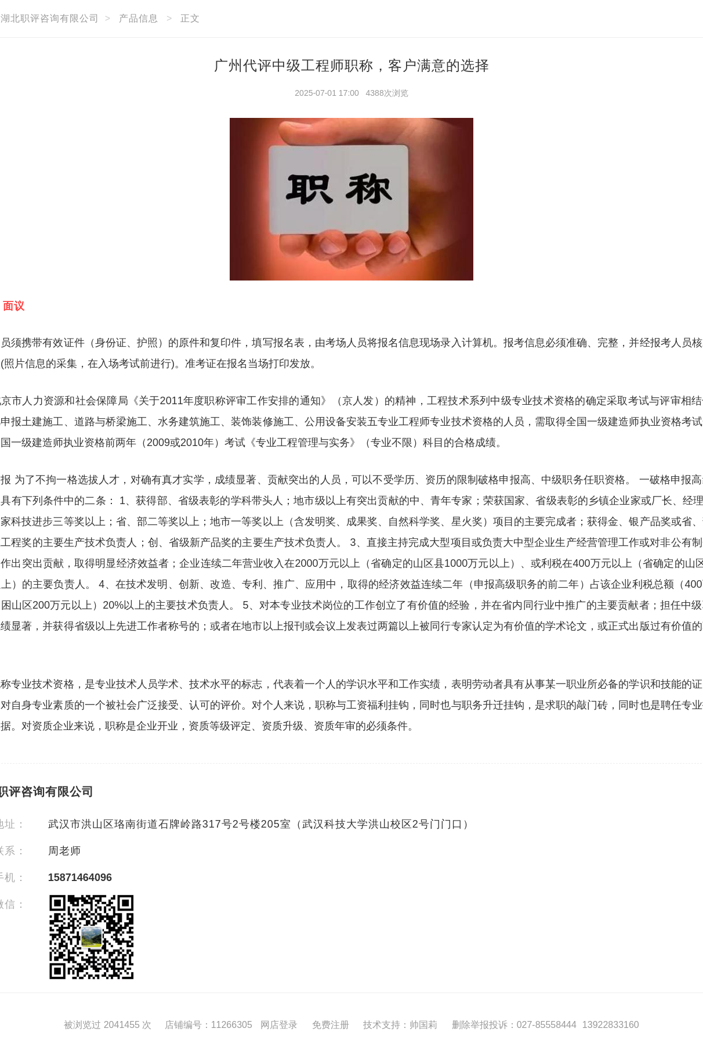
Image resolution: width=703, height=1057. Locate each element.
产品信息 (138, 18)
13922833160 (610, 1025)
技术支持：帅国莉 (400, 1025)
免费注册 (330, 1025)
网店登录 (279, 1025)
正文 (190, 18)
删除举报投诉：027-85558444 (514, 1025)
